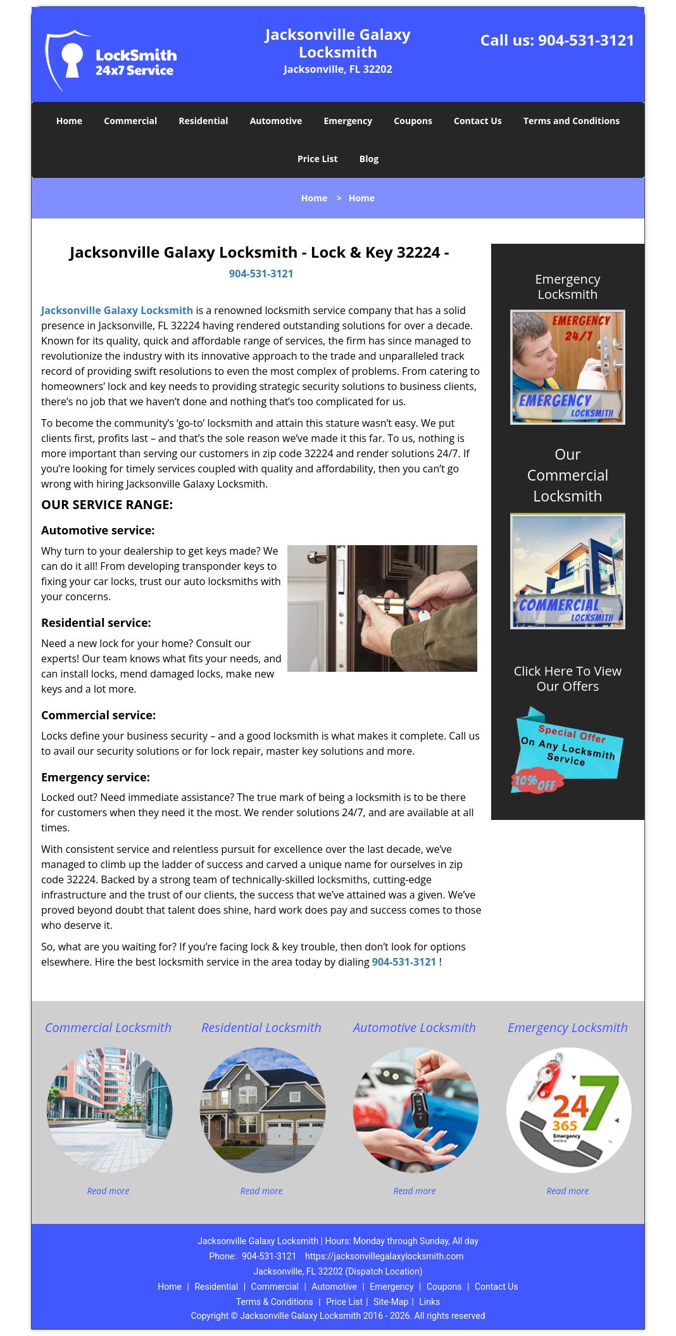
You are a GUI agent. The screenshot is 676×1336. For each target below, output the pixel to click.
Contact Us (478, 121)
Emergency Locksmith (568, 287)
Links (429, 1302)
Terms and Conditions (571, 121)
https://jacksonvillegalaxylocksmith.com (384, 1256)
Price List (317, 159)
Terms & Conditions (274, 1302)
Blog (369, 159)
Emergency (347, 121)
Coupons (413, 121)
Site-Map (390, 1302)
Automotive (276, 121)
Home (69, 121)
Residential (203, 121)
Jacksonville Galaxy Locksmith (117, 310)
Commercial (130, 121)
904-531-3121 (586, 39)
